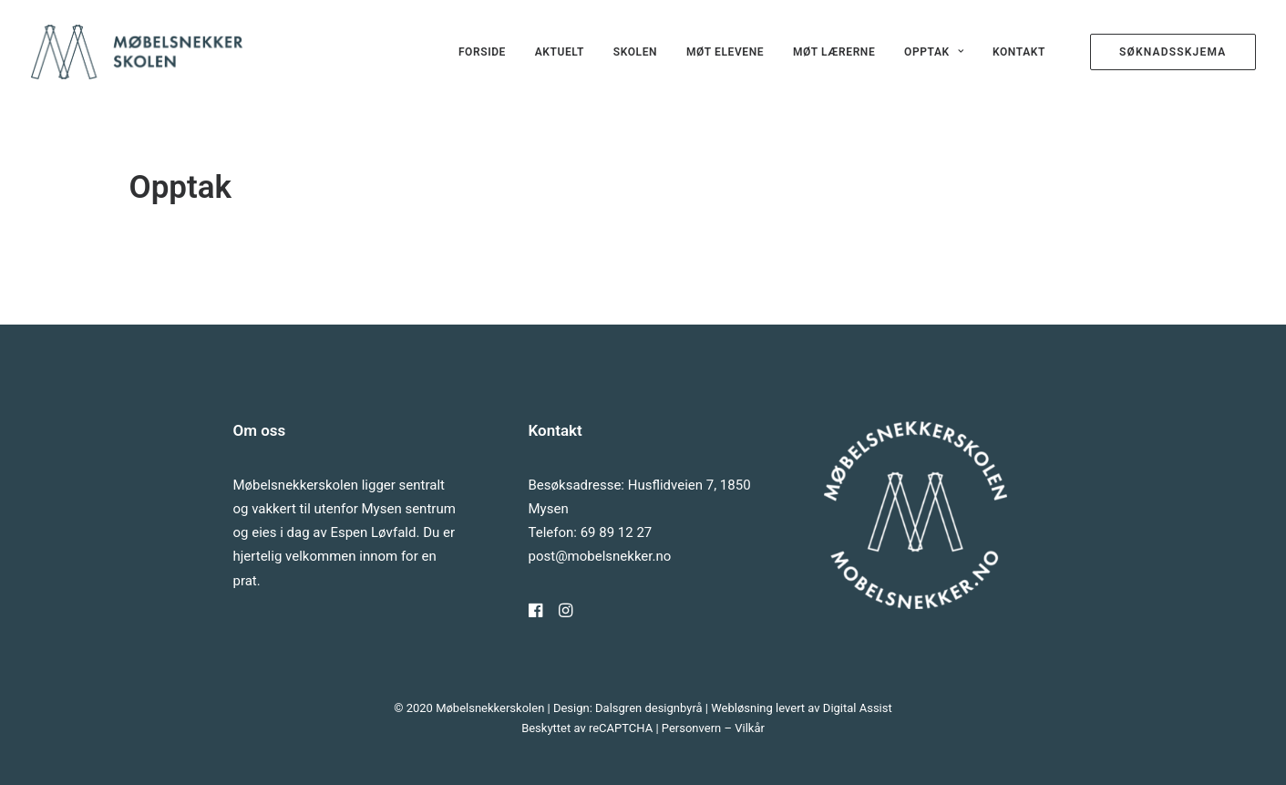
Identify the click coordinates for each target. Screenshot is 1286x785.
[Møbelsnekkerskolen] (136, 52)
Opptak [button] (933, 52)
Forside (482, 52)
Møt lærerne (834, 52)
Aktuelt (559, 52)
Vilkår (750, 728)
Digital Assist (857, 708)
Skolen (635, 52)
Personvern (691, 728)
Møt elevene (725, 52)
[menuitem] (482, 52)
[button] (535, 612)
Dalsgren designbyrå (649, 708)
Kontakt (1019, 52)
